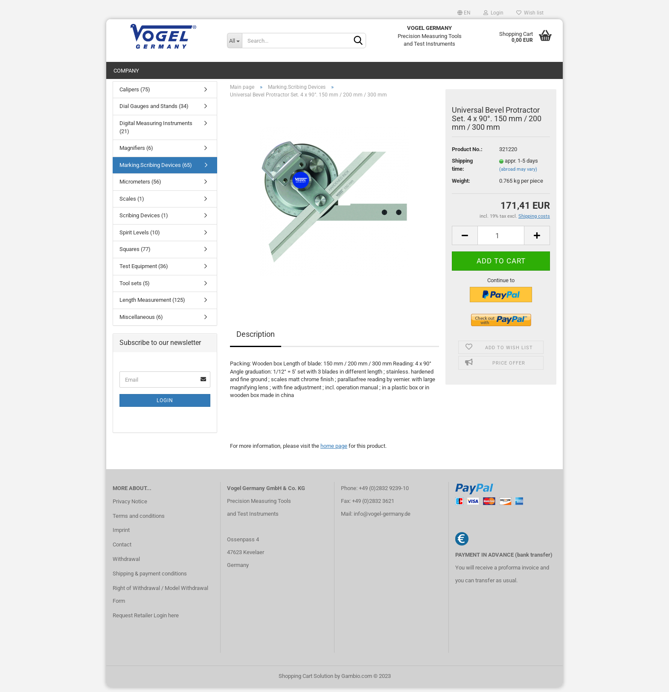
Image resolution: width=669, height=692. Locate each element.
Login (493, 13)
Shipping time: (462, 169)
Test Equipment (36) (143, 270)
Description (255, 338)
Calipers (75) (134, 94)
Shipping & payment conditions (150, 578)
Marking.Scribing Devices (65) (155, 169)
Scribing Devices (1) (143, 220)
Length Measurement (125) (152, 304)
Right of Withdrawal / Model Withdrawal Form (160, 598)
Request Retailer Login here (146, 619)
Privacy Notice (130, 505)
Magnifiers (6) (136, 152)
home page (333, 450)
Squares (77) (135, 254)
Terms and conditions (139, 520)
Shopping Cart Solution (306, 680)
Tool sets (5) (134, 287)
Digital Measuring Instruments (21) (155, 131)
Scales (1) (131, 203)
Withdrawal (126, 563)
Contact (122, 549)
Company (126, 70)
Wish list (530, 13)
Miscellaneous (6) (141, 321)
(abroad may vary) (518, 173)
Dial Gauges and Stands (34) (154, 111)
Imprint (121, 534)
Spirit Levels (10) (139, 237)
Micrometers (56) (140, 186)
